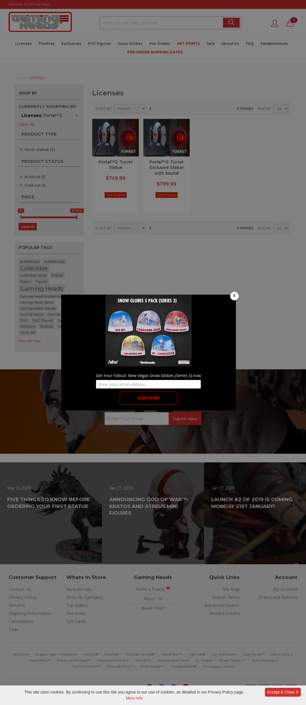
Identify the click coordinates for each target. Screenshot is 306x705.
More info (134, 698)
